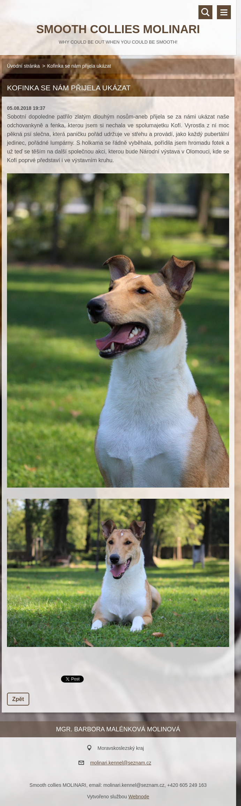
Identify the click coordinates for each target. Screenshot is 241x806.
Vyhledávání (205, 12)
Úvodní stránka (23, 66)
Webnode (138, 796)
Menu (224, 12)
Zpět (18, 699)
